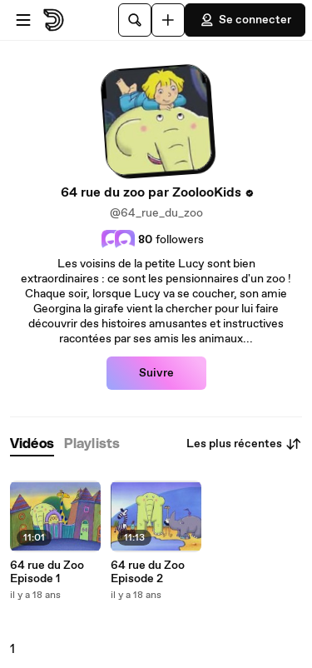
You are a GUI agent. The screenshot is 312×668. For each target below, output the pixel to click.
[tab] (32, 444)
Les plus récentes (244, 444)
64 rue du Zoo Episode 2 (148, 572)
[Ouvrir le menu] (23, 20)
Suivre (156, 373)
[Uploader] (168, 20)
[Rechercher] (134, 20)
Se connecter (245, 20)
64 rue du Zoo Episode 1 (47, 572)
